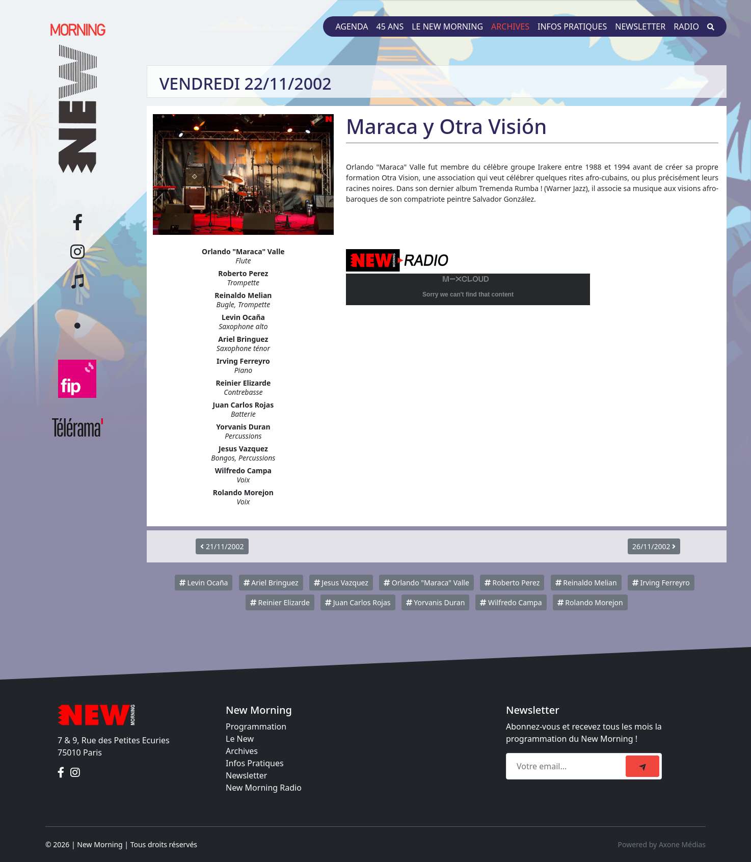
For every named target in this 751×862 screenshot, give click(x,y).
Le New (240, 738)
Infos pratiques (572, 26)
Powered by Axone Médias (662, 844)
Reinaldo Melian (586, 582)
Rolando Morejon (590, 602)
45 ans (390, 26)
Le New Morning (447, 26)
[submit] (642, 766)
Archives (510, 26)
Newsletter (640, 26)
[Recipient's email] (567, 766)
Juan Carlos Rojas (358, 602)
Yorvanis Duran (435, 602)
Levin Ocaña (203, 582)
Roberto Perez (512, 582)
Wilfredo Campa (511, 602)
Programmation (256, 726)
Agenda (351, 26)
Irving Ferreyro (661, 582)
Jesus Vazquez (341, 582)
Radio (686, 26)
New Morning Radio (264, 787)
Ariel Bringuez (271, 582)
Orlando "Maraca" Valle (426, 582)
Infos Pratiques (255, 763)
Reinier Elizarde (280, 602)
